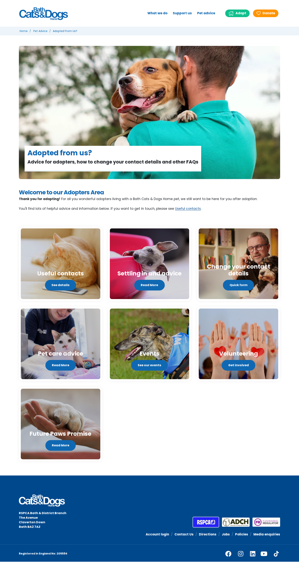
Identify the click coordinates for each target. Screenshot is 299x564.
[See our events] (149, 345)
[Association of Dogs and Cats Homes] (234, 524)
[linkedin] (252, 556)
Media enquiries (266, 536)
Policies (241, 536)
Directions (207, 536)
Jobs (225, 536)
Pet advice (206, 13)
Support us (182, 13)
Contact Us (183, 536)
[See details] (60, 264)
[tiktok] (276, 556)
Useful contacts (188, 209)
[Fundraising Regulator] (265, 524)
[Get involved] (238, 345)
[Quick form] (238, 264)
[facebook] (228, 556)
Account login (157, 536)
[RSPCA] (206, 524)
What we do (157, 13)
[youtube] (263, 556)
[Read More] (149, 264)
